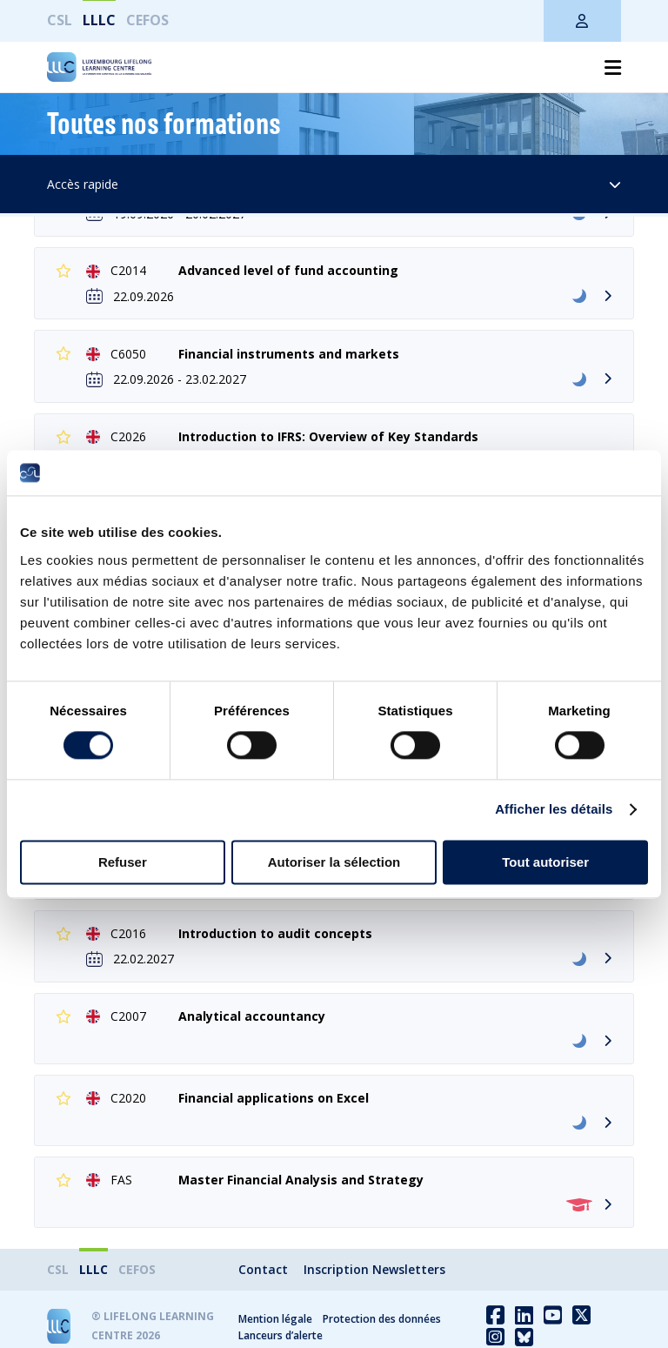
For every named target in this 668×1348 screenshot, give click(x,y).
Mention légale (275, 1318)
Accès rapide (334, 184)
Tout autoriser (545, 862)
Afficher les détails (553, 809)
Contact (263, 1269)
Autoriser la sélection (334, 862)
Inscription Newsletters (374, 1269)
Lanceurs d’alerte (280, 1335)
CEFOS (147, 20)
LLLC (99, 20)
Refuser (122, 862)
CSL (59, 20)
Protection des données (382, 1318)
